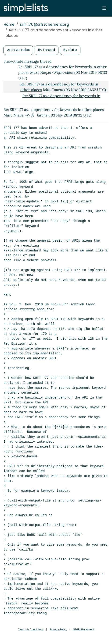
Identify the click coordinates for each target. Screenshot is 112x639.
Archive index (18, 49)
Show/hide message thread (28, 61)
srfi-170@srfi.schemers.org (44, 24)
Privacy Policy (58, 629)
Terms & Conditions (31, 629)
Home (9, 24)
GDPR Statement (83, 629)
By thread (46, 49)
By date (70, 49)
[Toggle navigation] (104, 8)
